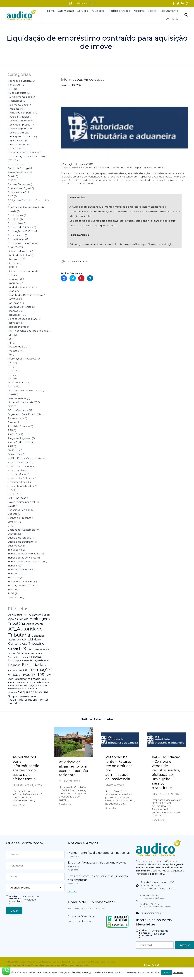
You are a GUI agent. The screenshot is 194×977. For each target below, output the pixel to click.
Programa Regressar (19, 438)
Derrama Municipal (18, 251)
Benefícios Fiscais (18, 172)
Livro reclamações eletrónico (24, 390)
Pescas (12, 422)
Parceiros (138, 10)
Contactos (171, 18)
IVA (10, 378)
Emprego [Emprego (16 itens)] (14, 660)
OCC (10, 406)
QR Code (13, 450)
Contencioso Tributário (21, 243)
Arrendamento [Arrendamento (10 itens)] (35, 624)
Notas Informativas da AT (22, 402)
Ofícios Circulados (18, 410)
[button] (18, 805)
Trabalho (13, 565)
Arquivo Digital (16, 140)
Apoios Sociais (16, 132)
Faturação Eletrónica (19, 306)
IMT (10, 354)
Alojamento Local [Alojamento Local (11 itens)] (39, 614)
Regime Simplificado (20, 466)
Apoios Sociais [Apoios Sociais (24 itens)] (18, 619)
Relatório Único (17, 474)
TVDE (11, 593)
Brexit (11, 176)
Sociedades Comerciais (21, 529)
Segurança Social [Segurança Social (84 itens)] (33, 692)
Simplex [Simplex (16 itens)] (13, 696)
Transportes (14, 573)
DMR (11, 267)
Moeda (12, 394)
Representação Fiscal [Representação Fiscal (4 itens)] (17, 688)
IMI (10, 342)
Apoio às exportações (20, 128)
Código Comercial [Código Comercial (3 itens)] (35, 649)
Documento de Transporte (23, 271)
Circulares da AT (17, 192)
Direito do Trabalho (19, 255)
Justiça (12, 386)
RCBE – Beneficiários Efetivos (25, 458)
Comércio (13, 219)
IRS (10, 370)
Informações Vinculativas (82, 80)
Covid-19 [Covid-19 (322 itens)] (17, 648)
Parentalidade (16, 418)
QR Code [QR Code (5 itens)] (36, 682)
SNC (10, 525)
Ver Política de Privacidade (30, 898)
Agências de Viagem (20, 80)
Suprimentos (15, 545)
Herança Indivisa (17, 326)
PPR (10, 430)
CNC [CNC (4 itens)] (19, 640)
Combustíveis (15, 215)
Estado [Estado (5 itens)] (25, 660)
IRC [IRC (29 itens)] (33, 675)
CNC (10, 196)
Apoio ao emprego (19, 120)
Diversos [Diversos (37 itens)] (23, 653)
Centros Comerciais (19, 184)
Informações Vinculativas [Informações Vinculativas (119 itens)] (29, 672)
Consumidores (16, 235)
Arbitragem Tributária (20, 136)
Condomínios (15, 223)
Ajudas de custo (17, 92)
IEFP (10, 334)
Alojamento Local (18, 104)
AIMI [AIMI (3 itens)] (25, 615)
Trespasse (13, 577)
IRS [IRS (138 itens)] (41, 674)
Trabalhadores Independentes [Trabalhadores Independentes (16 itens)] (28, 699)
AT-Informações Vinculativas (24, 156)
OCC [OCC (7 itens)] (10, 679)
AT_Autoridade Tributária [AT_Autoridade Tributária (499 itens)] (25, 632)
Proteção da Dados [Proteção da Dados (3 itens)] (23, 683)
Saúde (11, 505)
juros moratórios (17, 382)
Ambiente (13, 108)
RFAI (10, 489)
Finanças (13, 310)
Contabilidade (16, 239)
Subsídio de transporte (21, 541)
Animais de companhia (21, 112)
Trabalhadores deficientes (23, 557)
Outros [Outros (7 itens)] (45, 679)
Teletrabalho (15, 549)
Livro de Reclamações (80, 921)
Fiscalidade (14, 314)
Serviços (83, 10)
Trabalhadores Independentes (25, 561)
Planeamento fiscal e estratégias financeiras (99, 852)
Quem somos (66, 10)
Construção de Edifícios (21, 231)
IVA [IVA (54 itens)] (48, 675)
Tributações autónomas (21, 585)
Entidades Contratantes (21, 286)
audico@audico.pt (152, 912)
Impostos (13, 350)
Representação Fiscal (20, 478)
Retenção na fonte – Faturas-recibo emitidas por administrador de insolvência (118, 768)
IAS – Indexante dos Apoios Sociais (28, 330)
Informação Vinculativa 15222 (77, 164)
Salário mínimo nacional (21, 501)
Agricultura (14, 84)
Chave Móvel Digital (19, 188)
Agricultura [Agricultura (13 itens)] (15, 614)
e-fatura (12, 274)
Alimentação (15, 100)
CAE (10, 180)
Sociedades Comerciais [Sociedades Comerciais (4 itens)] (30, 696)
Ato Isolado (14, 164)
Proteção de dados (19, 442)
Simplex (12, 521)
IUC (10, 374)
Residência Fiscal (17, 481)
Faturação (13, 302)
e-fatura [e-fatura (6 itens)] (24, 657)
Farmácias (14, 298)
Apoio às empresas (19, 124)
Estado (12, 290)
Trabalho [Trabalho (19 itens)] (14, 703)
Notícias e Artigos (119, 10)
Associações (15, 148)
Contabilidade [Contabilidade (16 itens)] (31, 639)
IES (10, 338)
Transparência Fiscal (19, 569)
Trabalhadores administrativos (25, 553)
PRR (10, 446)
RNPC (11, 493)
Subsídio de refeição (19, 537)
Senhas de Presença (19, 517)
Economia (13, 279)
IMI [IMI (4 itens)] (46, 665)
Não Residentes (17, 398)
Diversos (13, 263)
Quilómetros (15, 454)
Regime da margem (19, 462)
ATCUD (12, 160)
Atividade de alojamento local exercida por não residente (73, 768)
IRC (10, 362)
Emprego (13, 282)
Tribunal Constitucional (21, 581)
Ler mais (178, 972)
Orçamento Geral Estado (22, 414)
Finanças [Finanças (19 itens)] (14, 665)
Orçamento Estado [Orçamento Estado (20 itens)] (28, 678)
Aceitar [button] (166, 972)
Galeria (152, 10)
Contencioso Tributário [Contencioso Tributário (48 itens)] (26, 643)
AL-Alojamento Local (20, 96)
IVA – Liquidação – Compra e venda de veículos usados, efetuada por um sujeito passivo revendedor (166, 772)
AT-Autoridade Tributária (22, 152)
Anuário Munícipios (18, 116)
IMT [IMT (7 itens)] (25, 670)
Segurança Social (17, 509)
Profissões (14, 434)
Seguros (12, 513)
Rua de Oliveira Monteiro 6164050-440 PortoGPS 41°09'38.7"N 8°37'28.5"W (158, 885)
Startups (12, 533)
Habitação (14, 322)
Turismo (12, 589)
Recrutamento (168, 10)
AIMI (10, 88)
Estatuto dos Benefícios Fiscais (25, 294)
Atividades (98, 10)
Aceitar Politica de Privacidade (15, 900)
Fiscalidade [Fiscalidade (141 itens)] (32, 664)
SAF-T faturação (17, 497)
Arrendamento (16, 144)
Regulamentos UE (18, 470)
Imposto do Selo (17, 346)
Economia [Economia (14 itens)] (35, 656)
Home (51, 10)
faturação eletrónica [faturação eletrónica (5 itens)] (40, 660)
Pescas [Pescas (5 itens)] (11, 682)
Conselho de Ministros (20, 227)
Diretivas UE (15, 259)
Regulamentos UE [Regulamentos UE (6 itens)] (38, 685)
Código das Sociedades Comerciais (28, 200)
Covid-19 (13, 247)
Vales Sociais (15, 597)
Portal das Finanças (19, 426)
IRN (10, 366)
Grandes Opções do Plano (23, 318)
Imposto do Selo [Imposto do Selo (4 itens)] (15, 670)
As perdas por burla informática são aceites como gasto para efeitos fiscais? (25, 768)
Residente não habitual (21, 486)
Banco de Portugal (19, 168)
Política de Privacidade (81, 916)
